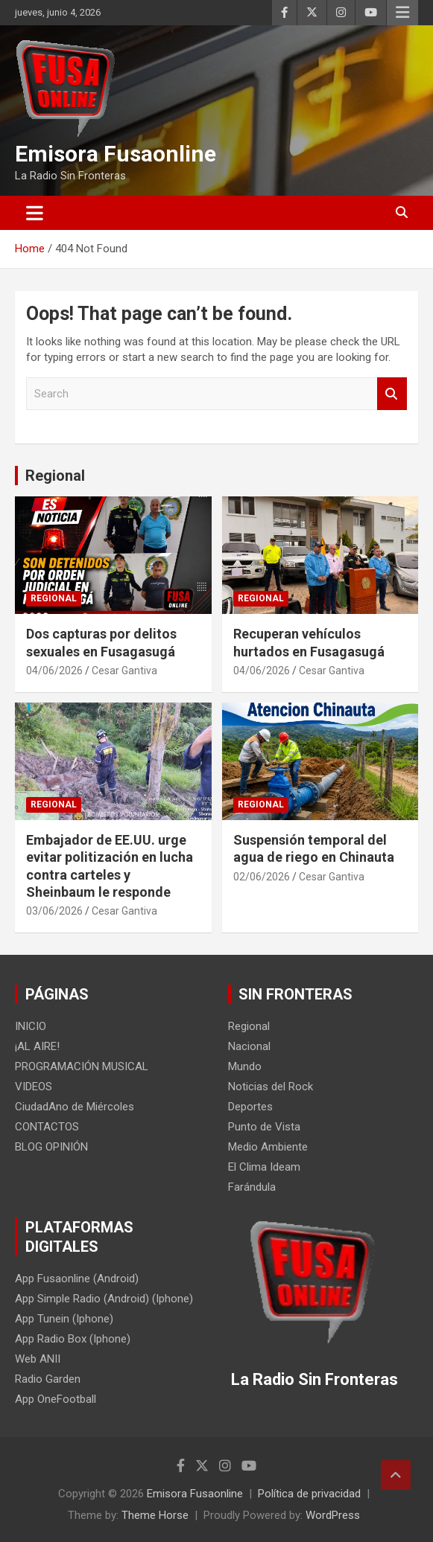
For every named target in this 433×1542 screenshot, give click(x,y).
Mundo (245, 1066)
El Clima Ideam (264, 1167)
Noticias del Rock (270, 1086)
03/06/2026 (54, 911)
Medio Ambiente (268, 1147)
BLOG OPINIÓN (51, 1147)
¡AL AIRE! (37, 1046)
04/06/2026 (54, 670)
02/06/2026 (261, 877)
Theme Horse (155, 1515)
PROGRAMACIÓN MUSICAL (81, 1066)
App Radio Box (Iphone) (72, 1339)
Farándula (252, 1187)
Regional (55, 475)
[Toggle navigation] (34, 213)
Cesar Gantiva (124, 670)
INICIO (30, 1026)
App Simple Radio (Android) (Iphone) (104, 1298)
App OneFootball (55, 1399)
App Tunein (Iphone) (64, 1318)
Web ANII (37, 1359)
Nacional (249, 1046)
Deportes (250, 1106)
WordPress (333, 1515)
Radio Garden (47, 1379)
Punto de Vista (264, 1126)
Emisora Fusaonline (115, 154)
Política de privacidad (309, 1493)
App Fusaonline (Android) (77, 1278)
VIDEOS (33, 1086)
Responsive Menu (402, 12)
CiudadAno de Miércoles (74, 1106)
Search (392, 394)
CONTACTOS (47, 1126)
